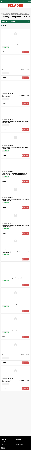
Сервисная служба (5, 445)
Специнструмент (23, 13)
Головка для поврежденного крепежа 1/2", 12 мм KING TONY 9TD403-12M (15, 200)
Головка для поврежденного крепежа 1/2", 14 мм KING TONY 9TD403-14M (15, 252)
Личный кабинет (19, 443)
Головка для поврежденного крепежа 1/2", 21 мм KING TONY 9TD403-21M (15, 355)
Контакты (3, 447)
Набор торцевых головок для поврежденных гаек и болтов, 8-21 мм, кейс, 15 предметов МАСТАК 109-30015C (15, 330)
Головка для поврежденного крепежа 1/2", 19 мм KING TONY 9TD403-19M (15, 148)
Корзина (17, 441)
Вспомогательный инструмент (7, 14)
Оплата (2, 443)
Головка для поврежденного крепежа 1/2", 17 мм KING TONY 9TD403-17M (15, 122)
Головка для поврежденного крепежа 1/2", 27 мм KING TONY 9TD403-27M (15, 96)
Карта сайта (3, 441)
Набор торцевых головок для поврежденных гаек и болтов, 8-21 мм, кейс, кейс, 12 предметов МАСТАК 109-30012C (15, 278)
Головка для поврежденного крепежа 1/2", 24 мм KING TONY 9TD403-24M (15, 70)
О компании (3, 444)
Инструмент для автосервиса (12, 13)
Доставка (3, 448)
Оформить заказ (19, 444)
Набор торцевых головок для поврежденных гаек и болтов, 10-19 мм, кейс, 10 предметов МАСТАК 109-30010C (15, 304)
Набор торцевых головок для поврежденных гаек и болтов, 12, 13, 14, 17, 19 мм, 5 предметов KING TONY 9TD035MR (15, 174)
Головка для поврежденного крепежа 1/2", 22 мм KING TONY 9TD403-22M (15, 381)
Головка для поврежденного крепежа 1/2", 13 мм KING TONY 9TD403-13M (15, 226)
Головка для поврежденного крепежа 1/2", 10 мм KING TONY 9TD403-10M (15, 44)
